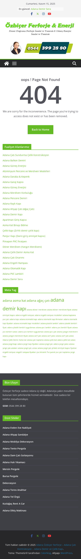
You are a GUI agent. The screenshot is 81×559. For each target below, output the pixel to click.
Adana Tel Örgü (11, 496)
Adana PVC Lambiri (13, 273)
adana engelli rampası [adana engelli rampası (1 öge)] (25, 315)
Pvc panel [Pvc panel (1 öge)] (51, 352)
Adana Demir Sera (41, 8)
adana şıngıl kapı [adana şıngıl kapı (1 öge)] (10, 344)
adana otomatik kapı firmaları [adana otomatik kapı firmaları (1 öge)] (50, 319)
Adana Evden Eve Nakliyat (17, 427)
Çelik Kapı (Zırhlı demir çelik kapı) (21, 230)
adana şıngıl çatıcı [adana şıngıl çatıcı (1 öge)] (61, 344)
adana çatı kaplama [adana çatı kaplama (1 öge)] (35, 340)
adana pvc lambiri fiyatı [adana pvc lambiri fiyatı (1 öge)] (62, 327)
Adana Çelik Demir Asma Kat (18, 252)
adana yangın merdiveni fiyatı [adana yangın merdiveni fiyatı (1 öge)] (15, 336)
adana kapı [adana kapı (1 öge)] (14, 319)
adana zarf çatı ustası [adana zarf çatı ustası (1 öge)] (65, 336)
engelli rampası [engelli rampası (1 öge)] (9, 352)
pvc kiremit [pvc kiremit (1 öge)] (41, 352)
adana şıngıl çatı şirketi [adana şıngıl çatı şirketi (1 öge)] (47, 348)
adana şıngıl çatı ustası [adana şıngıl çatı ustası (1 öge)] (27, 348)
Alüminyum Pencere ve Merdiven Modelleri (26, 171)
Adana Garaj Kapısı (13, 182)
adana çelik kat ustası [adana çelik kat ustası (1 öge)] (66, 340)
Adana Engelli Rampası (15, 263)
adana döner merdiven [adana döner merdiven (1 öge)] (36, 310)
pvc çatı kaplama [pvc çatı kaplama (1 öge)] (63, 352)
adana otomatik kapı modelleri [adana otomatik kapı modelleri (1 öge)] (27, 323)
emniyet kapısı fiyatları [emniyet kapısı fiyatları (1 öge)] (67, 348)
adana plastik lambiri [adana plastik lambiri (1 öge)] (49, 323)
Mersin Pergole (11, 469)
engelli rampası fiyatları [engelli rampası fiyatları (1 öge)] (26, 352)
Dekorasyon (9, 483)
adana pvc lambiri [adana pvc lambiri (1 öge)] (43, 327)
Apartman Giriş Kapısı (15, 219)
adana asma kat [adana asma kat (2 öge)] (14, 300)
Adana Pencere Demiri (15, 198)
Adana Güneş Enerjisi (14, 165)
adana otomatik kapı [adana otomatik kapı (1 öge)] (28, 319)
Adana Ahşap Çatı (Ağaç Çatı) (18, 209)
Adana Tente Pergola (14, 448)
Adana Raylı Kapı (12, 203)
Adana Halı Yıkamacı (14, 462)
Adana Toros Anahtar (14, 489)
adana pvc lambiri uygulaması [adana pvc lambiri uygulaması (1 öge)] (31, 332)
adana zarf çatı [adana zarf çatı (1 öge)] (34, 336)
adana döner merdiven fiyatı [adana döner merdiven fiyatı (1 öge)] (59, 310)
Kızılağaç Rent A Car (14, 503)
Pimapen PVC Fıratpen (15, 241)
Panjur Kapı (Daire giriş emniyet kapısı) (24, 236)
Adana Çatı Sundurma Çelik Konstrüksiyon (26, 155)
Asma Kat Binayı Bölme (15, 225)
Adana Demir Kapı (13, 214)
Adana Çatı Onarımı (13, 257)
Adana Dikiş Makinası (14, 510)
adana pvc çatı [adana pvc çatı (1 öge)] (50, 332)
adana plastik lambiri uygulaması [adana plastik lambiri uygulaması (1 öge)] (21, 327)
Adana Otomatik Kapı (14, 268)
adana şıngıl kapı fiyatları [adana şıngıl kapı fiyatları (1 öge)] (28, 344)
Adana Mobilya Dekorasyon (18, 441)
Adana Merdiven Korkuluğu (18, 192)
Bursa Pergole (10, 476)
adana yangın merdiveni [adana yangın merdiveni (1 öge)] (67, 332)
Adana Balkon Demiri (14, 160)
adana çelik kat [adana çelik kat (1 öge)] (50, 340)
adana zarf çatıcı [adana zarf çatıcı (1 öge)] (48, 336)
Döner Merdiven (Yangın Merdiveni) (22, 246)
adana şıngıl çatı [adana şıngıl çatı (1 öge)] (46, 344)
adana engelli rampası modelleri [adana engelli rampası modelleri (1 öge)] (48, 315)
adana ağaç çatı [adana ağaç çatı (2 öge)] (38, 300)
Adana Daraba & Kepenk (16, 176)
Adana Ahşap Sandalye (15, 434)
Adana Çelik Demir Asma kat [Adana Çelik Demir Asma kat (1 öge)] (15, 340)
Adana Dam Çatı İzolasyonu (18, 455)
